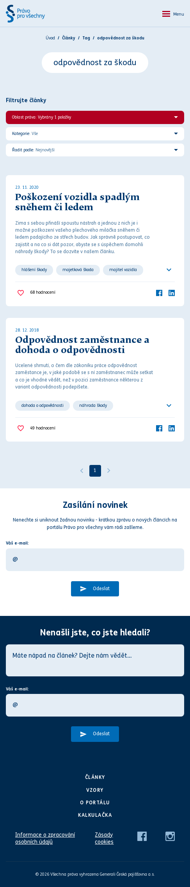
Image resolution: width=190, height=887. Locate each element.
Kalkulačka (95, 815)
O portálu (95, 802)
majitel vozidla (123, 269)
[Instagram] (170, 835)
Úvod (50, 38)
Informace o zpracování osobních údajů (45, 838)
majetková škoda (78, 269)
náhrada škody (93, 405)
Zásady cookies (104, 838)
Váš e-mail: (17, 543)
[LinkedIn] (172, 292)
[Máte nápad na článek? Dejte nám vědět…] (95, 660)
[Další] (109, 471)
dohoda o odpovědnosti (42, 405)
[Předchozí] (81, 471)
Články (95, 777)
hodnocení (42, 292)
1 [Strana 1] (95, 470)
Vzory (95, 790)
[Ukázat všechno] (169, 269)
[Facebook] (159, 292)
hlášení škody (34, 269)
